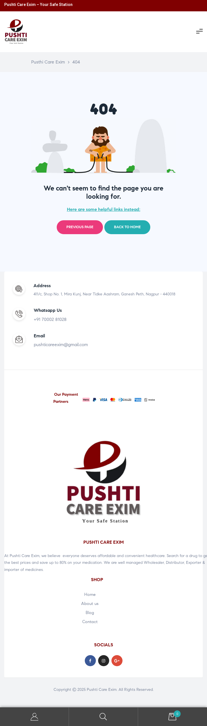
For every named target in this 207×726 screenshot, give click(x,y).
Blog (90, 612)
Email (39, 335)
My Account (34, 717)
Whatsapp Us (48, 310)
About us (89, 603)
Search (103, 717)
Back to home (127, 227)
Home (90, 594)
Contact (90, 621)
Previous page (79, 227)
